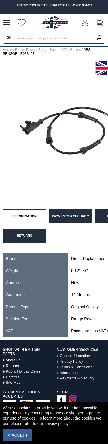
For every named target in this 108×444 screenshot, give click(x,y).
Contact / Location (75, 356)
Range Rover (25, 50)
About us (12, 360)
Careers (12, 377)
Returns (12, 366)
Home (7, 50)
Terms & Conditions (76, 367)
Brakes (75, 50)
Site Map (13, 382)
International (70, 373)
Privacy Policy (71, 361)
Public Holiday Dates (23, 371)
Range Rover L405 (52, 50)
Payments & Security (77, 378)
